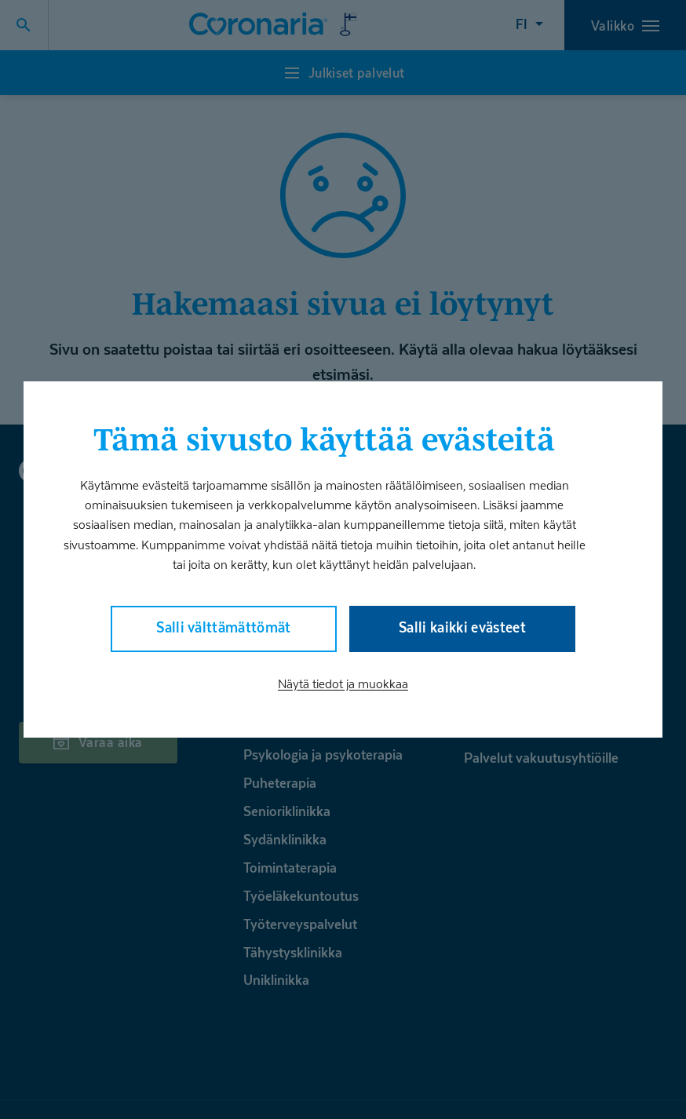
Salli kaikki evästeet (462, 627)
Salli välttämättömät (223, 627)
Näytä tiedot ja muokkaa (343, 683)
